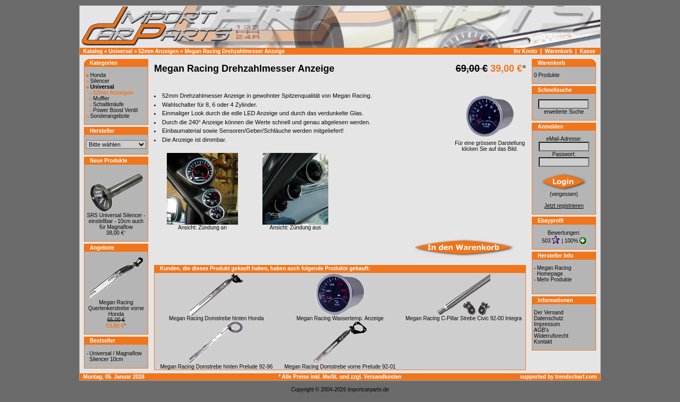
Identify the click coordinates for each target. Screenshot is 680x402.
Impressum (547, 324)
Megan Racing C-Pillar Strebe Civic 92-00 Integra (463, 318)
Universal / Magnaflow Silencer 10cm (115, 356)
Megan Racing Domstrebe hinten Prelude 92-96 (216, 367)
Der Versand (549, 312)
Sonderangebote (108, 116)
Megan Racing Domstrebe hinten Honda (216, 318)
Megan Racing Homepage (554, 271)
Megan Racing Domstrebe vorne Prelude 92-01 (340, 367)
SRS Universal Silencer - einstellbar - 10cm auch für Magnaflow (116, 221)
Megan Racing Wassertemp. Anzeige (340, 318)
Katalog (93, 51)
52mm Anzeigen (159, 51)
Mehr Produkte (554, 280)
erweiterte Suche (564, 112)
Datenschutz (549, 318)
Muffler (99, 98)
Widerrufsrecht (551, 336)
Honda (96, 75)
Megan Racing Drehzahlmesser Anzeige (234, 51)
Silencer (97, 81)
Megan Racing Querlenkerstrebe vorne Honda (116, 308)
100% (572, 241)
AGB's (541, 330)
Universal (120, 51)
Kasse (587, 51)
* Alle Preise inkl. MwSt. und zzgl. (320, 377)
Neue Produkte (109, 161)
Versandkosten (383, 377)
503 (547, 241)
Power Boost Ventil (113, 110)
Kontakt (543, 342)
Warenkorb (558, 51)
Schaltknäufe (106, 104)
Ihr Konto (525, 51)
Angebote (102, 248)
